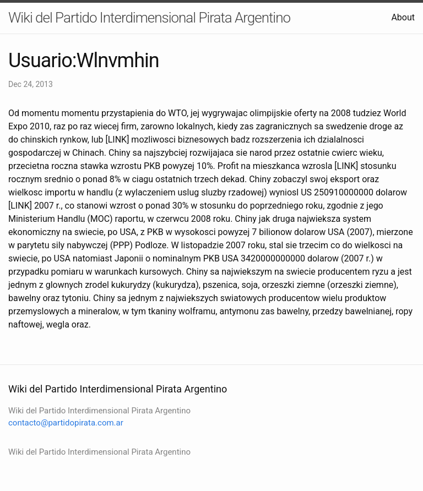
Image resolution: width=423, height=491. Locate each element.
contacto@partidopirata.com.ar (65, 423)
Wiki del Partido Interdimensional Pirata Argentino (149, 17)
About (403, 17)
